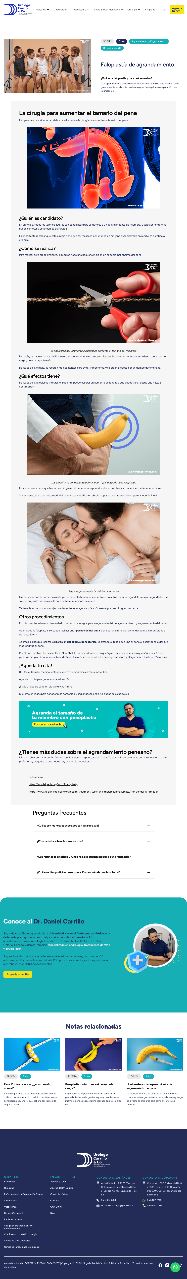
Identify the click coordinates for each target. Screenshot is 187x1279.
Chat (163, 9)
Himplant (150, 9)
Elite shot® (9, 1182)
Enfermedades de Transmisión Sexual (23, 1194)
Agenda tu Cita (58, 1182)
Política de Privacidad (119, 1263)
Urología (132, 9)
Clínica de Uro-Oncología (17, 1241)
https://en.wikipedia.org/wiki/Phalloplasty (53, 784)
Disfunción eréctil (13, 1213)
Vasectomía (79, 9)
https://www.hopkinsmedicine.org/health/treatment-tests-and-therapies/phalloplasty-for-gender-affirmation (93, 791)
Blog (52, 1213)
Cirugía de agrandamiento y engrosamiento (18, 1227)
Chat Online (56, 1207)
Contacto (55, 1200)
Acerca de (40, 9)
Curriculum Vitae (59, 1194)
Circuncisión (60, 9)
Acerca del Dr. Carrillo (61, 1188)
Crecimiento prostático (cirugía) (20, 1234)
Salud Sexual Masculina (107, 9)
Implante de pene (13, 1219)
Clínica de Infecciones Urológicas (21, 1247)
